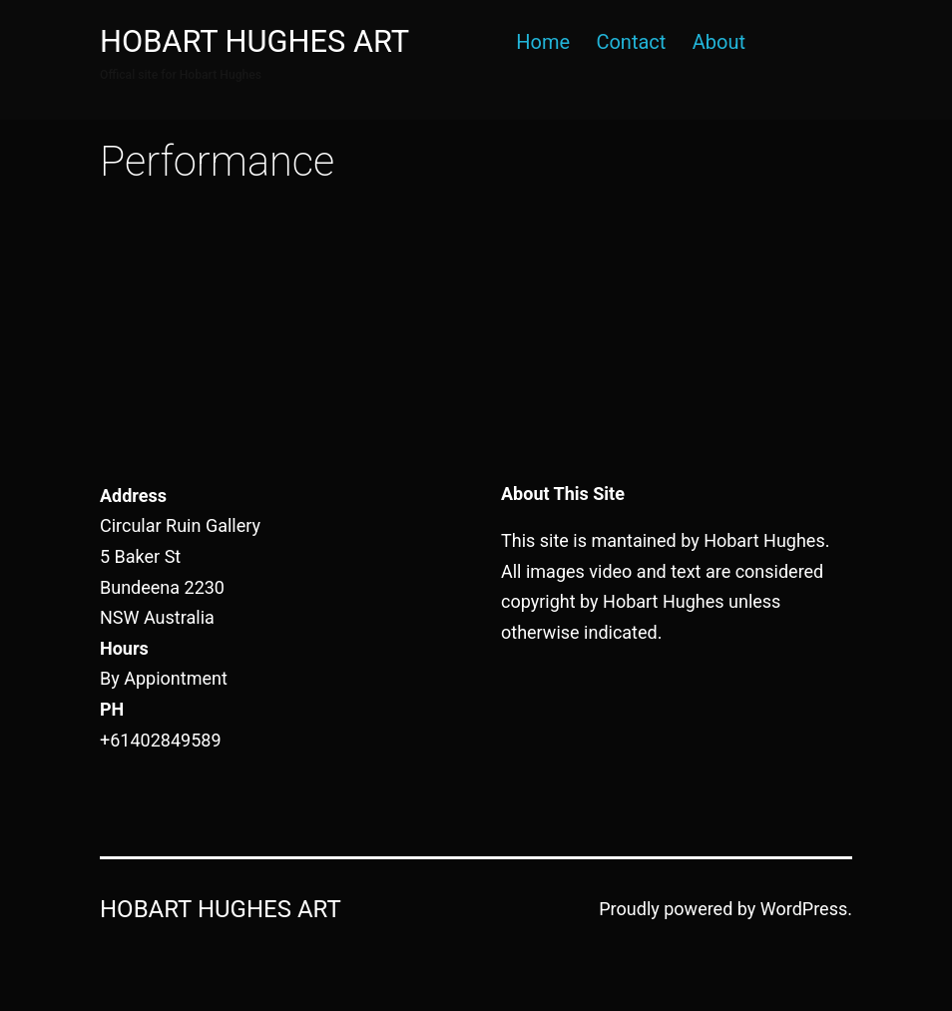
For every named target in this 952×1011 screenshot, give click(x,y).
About (719, 42)
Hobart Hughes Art (254, 41)
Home (543, 42)
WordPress (803, 908)
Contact (631, 42)
